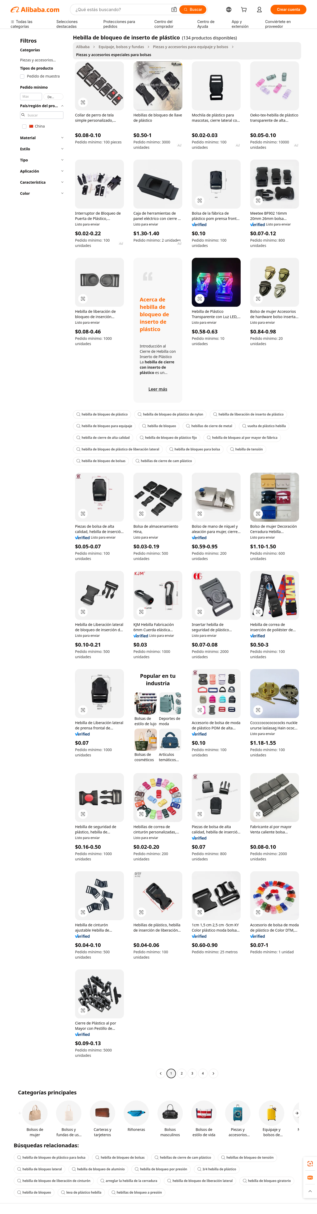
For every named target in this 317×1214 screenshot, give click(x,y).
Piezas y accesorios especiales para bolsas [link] (113, 54)
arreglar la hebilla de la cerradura (128, 1181)
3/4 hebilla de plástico (216, 1169)
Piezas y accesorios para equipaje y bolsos (190, 46)
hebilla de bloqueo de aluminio (98, 1169)
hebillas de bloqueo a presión (136, 1192)
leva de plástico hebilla (81, 1192)
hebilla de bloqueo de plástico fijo (168, 437)
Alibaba (83, 46)
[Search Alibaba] (121, 9)
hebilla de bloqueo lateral (39, 1169)
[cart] (245, 10)
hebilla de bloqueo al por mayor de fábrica (242, 437)
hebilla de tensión (246, 449)
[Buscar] (193, 9)
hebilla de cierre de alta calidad (103, 437)
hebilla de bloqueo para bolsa (194, 449)
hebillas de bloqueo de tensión (247, 1157)
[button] (174, 9)
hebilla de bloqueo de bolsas (100, 461)
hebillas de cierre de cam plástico (164, 461)
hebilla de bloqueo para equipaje (104, 426)
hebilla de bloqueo (159, 426)
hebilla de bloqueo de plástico (102, 414)
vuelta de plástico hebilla (264, 426)
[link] (310, 1164)
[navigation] (40, 556)
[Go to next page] (213, 1073)
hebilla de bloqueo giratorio (267, 1181)
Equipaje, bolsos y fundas (121, 46)
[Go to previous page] (160, 1073)
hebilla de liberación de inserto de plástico (248, 414)
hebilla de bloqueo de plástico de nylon (170, 414)
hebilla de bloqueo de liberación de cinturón (53, 1181)
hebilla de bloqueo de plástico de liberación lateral (117, 449)
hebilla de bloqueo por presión (161, 1169)
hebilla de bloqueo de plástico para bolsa (51, 1157)
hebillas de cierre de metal (209, 426)
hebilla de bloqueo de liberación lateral (199, 1181)
